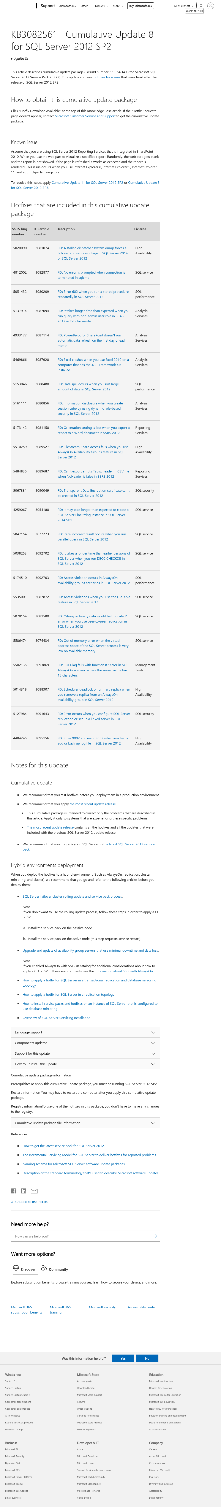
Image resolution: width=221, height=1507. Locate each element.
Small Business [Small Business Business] (13, 1497)
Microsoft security (102, 1307)
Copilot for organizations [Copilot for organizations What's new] (18, 1401)
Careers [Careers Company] (153, 1449)
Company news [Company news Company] (157, 1463)
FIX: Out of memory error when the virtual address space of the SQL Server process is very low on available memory (93, 645)
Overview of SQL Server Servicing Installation (56, 1017)
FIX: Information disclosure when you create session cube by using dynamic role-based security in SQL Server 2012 (90, 408)
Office (84, 6)
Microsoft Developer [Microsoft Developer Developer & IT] (87, 1456)
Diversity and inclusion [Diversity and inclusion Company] (161, 1483)
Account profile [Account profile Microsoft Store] (85, 1381)
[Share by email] (32, 1190)
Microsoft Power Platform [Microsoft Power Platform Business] (18, 1476)
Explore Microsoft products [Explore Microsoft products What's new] (19, 1422)
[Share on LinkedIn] (22, 1190)
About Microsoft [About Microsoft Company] (157, 1456)
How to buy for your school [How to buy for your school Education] (163, 1408)
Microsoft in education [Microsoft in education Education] (161, 1381)
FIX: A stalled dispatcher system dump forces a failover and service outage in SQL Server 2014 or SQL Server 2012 (93, 253)
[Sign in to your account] (210, 6)
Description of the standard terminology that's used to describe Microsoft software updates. (91, 1173)
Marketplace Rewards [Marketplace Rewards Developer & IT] (88, 1490)
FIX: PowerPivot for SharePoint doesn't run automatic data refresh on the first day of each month (92, 340)
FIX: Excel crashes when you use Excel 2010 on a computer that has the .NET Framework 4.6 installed (93, 364)
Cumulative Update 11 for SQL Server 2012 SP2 (87, 182)
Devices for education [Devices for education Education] (160, 1388)
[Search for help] (200, 5)
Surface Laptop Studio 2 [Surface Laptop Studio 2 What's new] (17, 1394)
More (116, 6)
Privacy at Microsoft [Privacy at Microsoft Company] (159, 1470)
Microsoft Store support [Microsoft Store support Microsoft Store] (89, 1394)
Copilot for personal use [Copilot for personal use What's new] (17, 1408)
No (147, 1358)
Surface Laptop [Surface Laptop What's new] (13, 1388)
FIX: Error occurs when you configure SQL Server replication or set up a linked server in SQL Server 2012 (94, 718)
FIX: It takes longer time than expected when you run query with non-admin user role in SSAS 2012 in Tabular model (93, 315)
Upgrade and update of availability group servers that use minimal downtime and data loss (90, 950)
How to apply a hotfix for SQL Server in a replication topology (68, 994)
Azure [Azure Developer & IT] (80, 1449)
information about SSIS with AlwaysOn (124, 971)
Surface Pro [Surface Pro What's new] (11, 1381)
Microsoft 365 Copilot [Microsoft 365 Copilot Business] (16, 1490)
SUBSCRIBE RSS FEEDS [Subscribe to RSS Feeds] (31, 1202)
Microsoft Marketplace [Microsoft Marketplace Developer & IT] (89, 1483)
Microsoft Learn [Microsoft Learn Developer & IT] (85, 1463)
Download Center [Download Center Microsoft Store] (86, 1388)
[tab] (25, 1268)
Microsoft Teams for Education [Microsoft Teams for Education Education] (165, 1394)
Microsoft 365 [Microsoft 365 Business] (12, 1470)
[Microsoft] (20, 6)
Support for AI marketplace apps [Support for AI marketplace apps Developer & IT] (94, 1470)
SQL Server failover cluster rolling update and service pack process (72, 896)
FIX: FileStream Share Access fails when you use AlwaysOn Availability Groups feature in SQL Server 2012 (93, 451)
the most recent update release (93, 804)
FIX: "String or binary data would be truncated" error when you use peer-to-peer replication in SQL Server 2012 (92, 621)
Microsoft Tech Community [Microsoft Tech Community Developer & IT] (91, 1476)
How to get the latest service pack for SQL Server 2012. (64, 1145)
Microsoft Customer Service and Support (85, 116)
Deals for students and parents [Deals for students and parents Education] (165, 1422)
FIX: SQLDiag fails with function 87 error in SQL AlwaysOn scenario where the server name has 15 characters (93, 669)
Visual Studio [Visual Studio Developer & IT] (84, 1497)
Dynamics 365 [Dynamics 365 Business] (12, 1463)
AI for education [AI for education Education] (157, 1429)
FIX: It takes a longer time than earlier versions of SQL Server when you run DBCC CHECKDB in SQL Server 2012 (94, 558)
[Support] (47, 6)
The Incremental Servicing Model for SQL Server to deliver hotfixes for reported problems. (90, 1154)
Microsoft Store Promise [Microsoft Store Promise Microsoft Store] (89, 1422)
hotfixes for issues (106, 77)
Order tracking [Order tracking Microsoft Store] (84, 1408)
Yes (123, 1358)
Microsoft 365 (67, 6)
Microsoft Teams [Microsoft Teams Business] (14, 1483)
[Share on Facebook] (14, 1190)
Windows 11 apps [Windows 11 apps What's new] (14, 1429)
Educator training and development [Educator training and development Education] (167, 1415)
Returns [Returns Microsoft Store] (81, 1401)
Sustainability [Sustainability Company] (156, 1497)
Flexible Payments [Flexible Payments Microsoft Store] (86, 1429)
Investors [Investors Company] (154, 1476)
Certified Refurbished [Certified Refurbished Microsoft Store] (88, 1415)
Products (99, 6)
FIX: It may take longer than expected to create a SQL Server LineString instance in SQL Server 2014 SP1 (93, 514)
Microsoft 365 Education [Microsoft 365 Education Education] (162, 1401)
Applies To (21, 59)
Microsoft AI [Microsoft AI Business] (11, 1449)
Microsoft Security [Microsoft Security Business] (14, 1456)
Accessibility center (142, 1307)
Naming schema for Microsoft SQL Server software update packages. (74, 1164)
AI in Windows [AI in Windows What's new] (12, 1415)
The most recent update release (50, 827)
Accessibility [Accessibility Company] (155, 1490)
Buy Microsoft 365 (140, 6)
